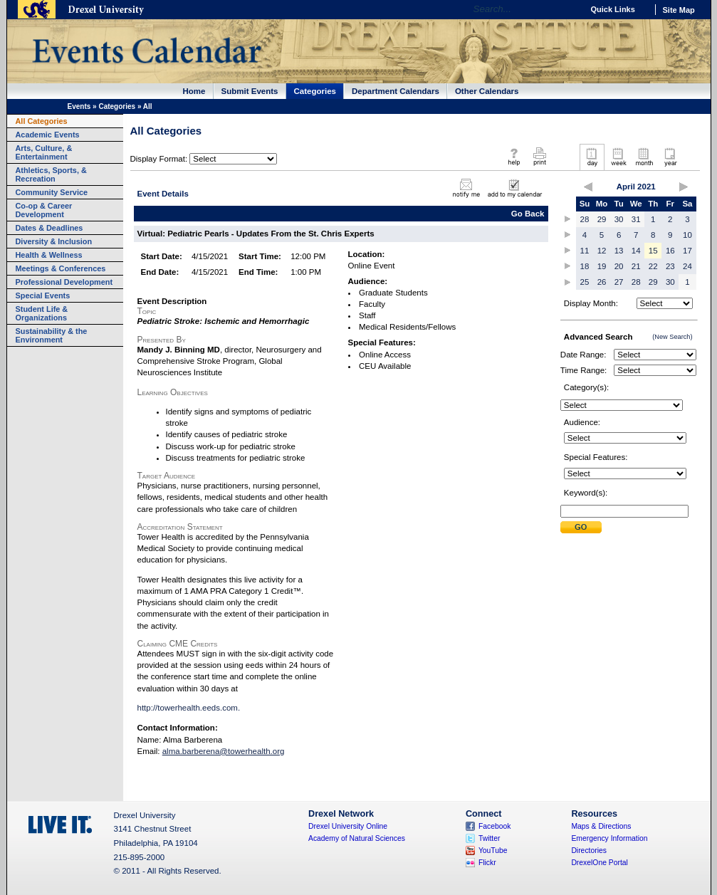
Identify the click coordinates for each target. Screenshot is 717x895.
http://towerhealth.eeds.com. (189, 707)
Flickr (487, 863)
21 (636, 266)
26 (602, 282)
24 (687, 266)
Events (79, 106)
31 (636, 219)
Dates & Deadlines (49, 228)
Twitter (489, 838)
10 (687, 235)
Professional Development (64, 282)
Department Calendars (395, 91)
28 (585, 219)
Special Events (43, 295)
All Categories (42, 121)
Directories (589, 850)
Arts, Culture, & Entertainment (44, 152)
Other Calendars (487, 91)
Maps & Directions (601, 826)
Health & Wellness (49, 255)
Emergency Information (609, 838)
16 (670, 250)
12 (602, 250)
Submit (581, 527)
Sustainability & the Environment (52, 335)
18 (585, 266)
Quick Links (613, 9)
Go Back (528, 213)
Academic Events (48, 134)
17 (687, 250)
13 (619, 250)
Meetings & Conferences (61, 268)
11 (585, 250)
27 (619, 282)
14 (636, 250)
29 (602, 219)
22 (653, 266)
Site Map (679, 10)
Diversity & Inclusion (54, 241)
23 (670, 266)
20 (619, 266)
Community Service (52, 192)
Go (568, 9)
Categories (315, 91)
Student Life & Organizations (42, 313)
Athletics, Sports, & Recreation (51, 174)
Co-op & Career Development (44, 210)
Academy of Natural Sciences (356, 838)
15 (653, 250)
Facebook (494, 826)
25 (585, 282)
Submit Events (249, 91)
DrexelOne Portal (599, 863)
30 (619, 219)
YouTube (493, 850)
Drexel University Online (347, 826)
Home (194, 91)
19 (602, 266)
